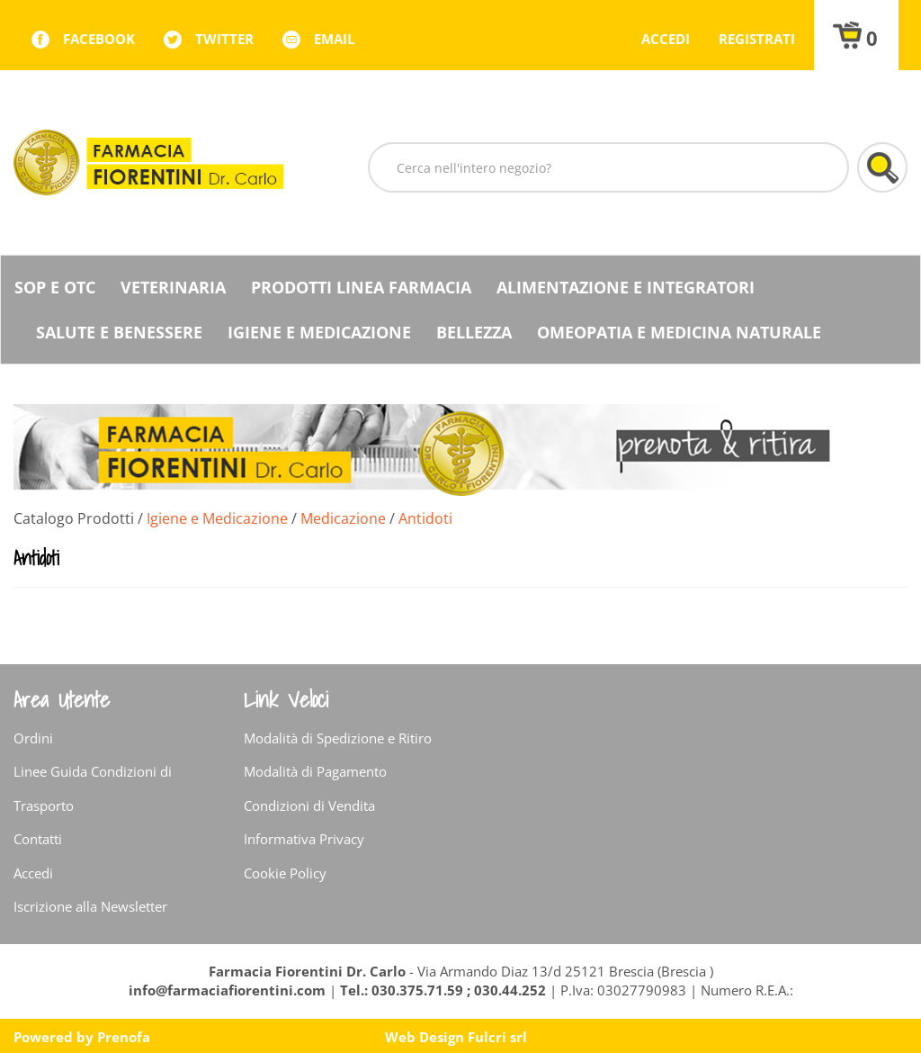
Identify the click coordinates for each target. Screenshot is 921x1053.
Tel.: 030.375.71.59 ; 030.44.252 (443, 990)
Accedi (665, 39)
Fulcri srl (497, 1037)
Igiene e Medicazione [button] (319, 332)
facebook (99, 39)
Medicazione (343, 518)
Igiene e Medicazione (217, 518)
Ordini (33, 738)
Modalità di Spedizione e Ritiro (338, 738)
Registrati (757, 39)
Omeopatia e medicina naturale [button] (679, 332)
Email (334, 39)
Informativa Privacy (304, 839)
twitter (224, 39)
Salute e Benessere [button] (119, 332)
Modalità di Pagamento (315, 771)
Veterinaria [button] (173, 287)
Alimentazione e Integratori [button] (625, 287)
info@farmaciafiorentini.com (229, 990)
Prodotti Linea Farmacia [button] (361, 287)
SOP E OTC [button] (54, 287)
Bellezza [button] (474, 332)
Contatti (37, 839)
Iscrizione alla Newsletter (90, 906)
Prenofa (123, 1037)
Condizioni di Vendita (309, 805)
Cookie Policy (285, 873)
